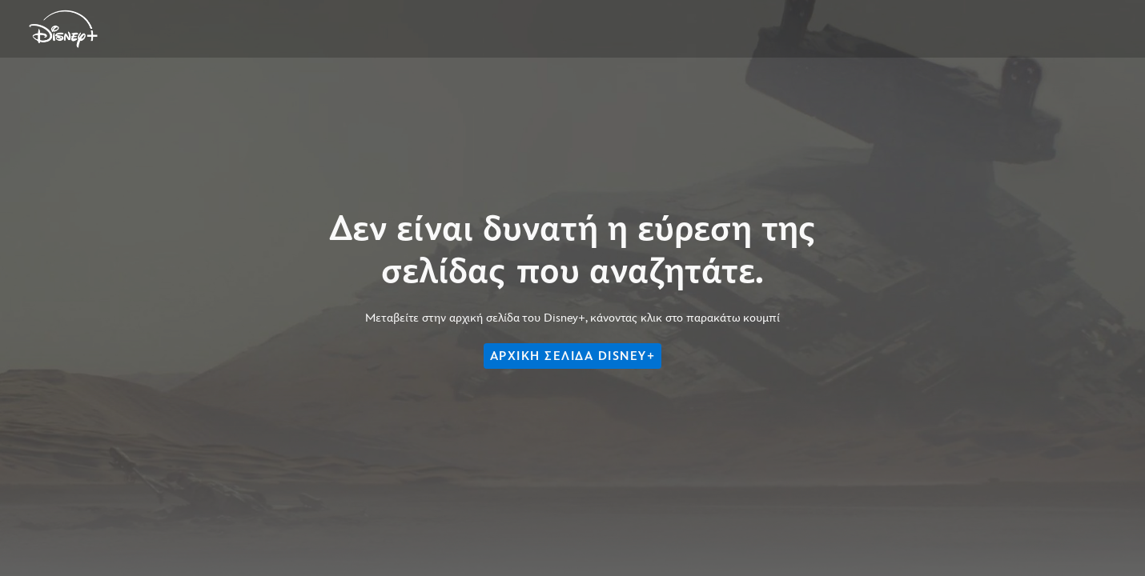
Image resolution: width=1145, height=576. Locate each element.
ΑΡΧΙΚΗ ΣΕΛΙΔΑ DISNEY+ (573, 356)
